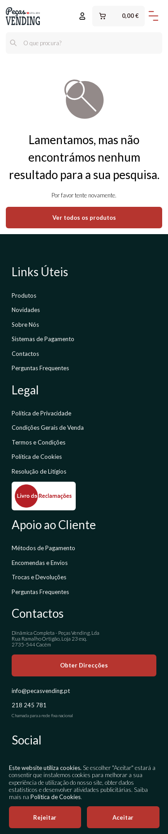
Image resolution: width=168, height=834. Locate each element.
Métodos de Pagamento (43, 548)
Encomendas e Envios (40, 562)
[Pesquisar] (13, 43)
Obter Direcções (84, 665)
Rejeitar (44, 817)
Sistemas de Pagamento (43, 338)
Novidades (26, 309)
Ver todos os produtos (84, 217)
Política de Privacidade (41, 413)
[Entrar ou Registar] (82, 16)
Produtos (24, 295)
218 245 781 (29, 705)
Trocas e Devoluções (39, 577)
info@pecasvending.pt (41, 690)
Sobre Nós (25, 324)
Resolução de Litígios (39, 471)
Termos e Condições (38, 442)
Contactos (25, 353)
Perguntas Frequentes (40, 368)
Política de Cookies (37, 456)
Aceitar (123, 817)
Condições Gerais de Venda (48, 427)
